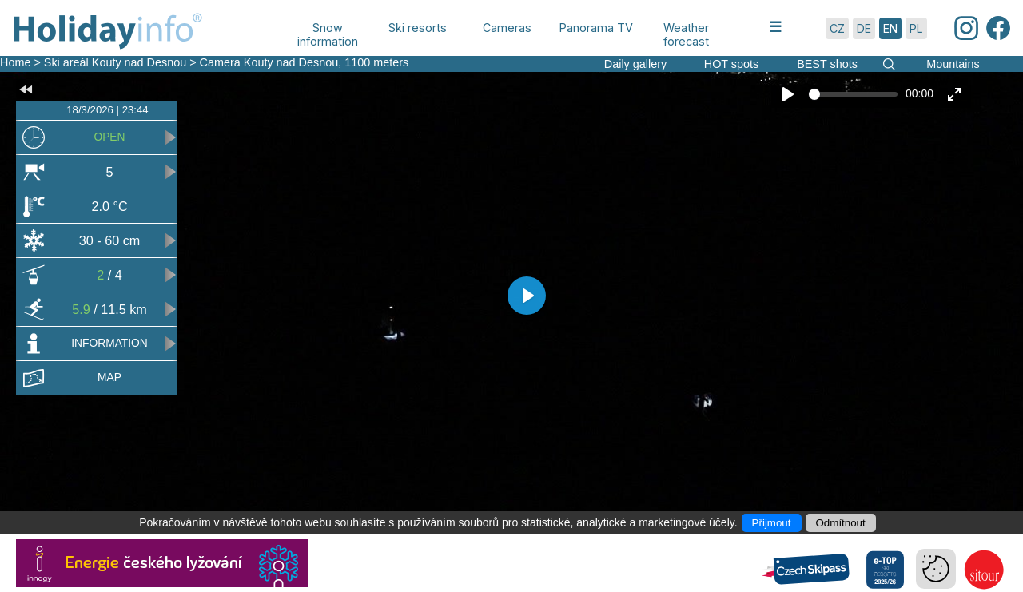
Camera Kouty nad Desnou (269, 62)
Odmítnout (841, 523)
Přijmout (771, 523)
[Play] (788, 94)
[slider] (853, 94)
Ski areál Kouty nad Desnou (115, 62)
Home (15, 62)
